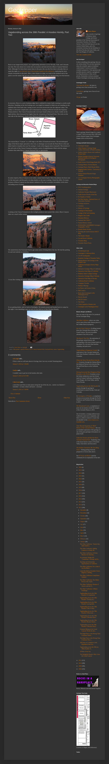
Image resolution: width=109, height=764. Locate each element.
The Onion (81, 302)
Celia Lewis (16, 382)
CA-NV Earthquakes (84, 256)
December (83, 510)
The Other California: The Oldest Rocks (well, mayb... (89, 580)
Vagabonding (60, 349)
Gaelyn (15, 370)
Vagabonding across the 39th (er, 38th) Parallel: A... (89, 648)
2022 (80, 479)
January (82, 541)
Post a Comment (15, 393)
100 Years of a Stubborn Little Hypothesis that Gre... (88, 643)
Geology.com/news (83, 203)
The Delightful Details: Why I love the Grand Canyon (90, 655)
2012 (80, 507)
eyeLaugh (16, 358)
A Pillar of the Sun (85, 651)
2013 (80, 504)
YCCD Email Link (83, 251)
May (81, 530)
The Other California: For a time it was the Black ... (90, 567)
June (81, 527)
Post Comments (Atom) (23, 401)
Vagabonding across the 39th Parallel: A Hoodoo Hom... (88, 625)
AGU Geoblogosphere (84, 187)
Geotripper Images (83, 146)
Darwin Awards (82, 297)
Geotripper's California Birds (86, 253)
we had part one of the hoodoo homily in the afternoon (37, 71)
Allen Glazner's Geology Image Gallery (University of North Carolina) (89, 149)
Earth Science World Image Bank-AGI (89, 162)
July (81, 524)
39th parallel (16, 349)
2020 (80, 484)
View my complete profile (83, 54)
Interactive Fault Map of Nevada (87, 278)
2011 (80, 660)
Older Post (67, 398)
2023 (80, 476)
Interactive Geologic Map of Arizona (88, 276)
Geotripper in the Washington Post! (88, 307)
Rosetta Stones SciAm (84, 229)
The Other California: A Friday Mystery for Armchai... (89, 554)
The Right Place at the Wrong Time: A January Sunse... (90, 634)
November (83, 513)
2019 (80, 487)
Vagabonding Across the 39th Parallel (87, 386)
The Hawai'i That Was (82, 338)
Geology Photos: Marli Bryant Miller (88, 167)
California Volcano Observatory (87, 192)
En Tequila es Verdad (84, 197)
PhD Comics (81, 290)
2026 (80, 467)
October (82, 516)
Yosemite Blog (82, 240)
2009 (80, 666)
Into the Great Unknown (83, 328)
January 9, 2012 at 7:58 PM (20, 389)
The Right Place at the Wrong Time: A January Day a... (90, 639)
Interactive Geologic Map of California (89, 269)
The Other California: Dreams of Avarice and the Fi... (89, 585)
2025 (80, 470)
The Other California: (82, 320)
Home (39, 398)
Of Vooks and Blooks (85, 455)
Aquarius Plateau (24, 349)
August (82, 521)
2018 (80, 490)
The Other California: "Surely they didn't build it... (90, 545)
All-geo (78, 97)
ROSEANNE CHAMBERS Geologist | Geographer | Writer (89, 226)
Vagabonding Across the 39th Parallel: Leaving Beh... (88, 603)
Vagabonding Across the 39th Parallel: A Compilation (88, 594)
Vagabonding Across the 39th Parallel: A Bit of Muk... (88, 607)
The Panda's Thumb (84, 236)
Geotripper (22, 9)
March (82, 536)
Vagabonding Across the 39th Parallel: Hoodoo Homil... (88, 621)
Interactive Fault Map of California (88, 271)
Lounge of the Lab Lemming (86, 213)
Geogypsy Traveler (83, 283)
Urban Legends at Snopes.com (87, 304)
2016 (80, 496)
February (83, 539)
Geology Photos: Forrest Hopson (87, 164)
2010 (80, 663)
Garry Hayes (92, 31)
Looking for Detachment (85, 210)
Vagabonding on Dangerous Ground (86, 350)
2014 (80, 502)
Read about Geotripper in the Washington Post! (86, 294)
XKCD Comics (82, 299)
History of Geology (83, 208)
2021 (80, 481)
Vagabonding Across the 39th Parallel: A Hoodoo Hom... (88, 616)
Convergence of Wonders (85, 396)
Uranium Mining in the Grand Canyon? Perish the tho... (88, 630)
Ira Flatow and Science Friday (86, 288)
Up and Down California (85, 238)
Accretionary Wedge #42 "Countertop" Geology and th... (89, 558)
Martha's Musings (83, 285)
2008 (80, 669)
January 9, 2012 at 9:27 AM (21, 376)
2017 (80, 493)
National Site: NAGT (84, 220)
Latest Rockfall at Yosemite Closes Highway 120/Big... (90, 571)
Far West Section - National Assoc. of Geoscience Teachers (89, 200)
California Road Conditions (86, 281)
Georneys (81, 206)
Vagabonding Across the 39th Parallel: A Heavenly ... (88, 612)
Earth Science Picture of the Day (87, 194)
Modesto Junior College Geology (87, 273)
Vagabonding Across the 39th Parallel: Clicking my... (88, 598)
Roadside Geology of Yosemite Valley (89, 258)
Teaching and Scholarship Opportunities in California (88, 562)
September (83, 518)
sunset (55, 349)
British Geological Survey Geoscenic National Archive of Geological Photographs (88, 158)
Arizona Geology (83, 189)
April (82, 533)
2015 (80, 499)
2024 (80, 473)
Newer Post (12, 398)
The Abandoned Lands (82, 406)
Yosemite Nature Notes (84, 243)
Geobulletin (79, 91)
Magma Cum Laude (84, 215)
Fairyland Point (49, 349)
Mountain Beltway (83, 218)
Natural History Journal (85, 223)
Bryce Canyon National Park (37, 349)
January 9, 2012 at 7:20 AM (21, 364)
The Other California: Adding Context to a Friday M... (88, 549)
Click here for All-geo (82, 85)
